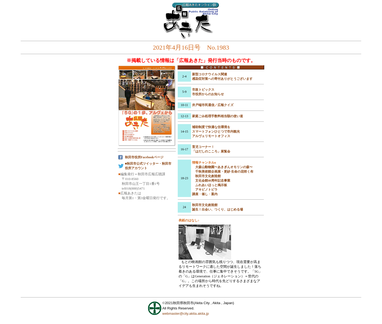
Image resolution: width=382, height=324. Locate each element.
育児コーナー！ (203, 147)
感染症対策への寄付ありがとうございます (222, 79)
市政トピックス (203, 89)
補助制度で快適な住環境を (211, 127)
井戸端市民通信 (203, 105)
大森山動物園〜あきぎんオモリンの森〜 (224, 167)
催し (205, 194)
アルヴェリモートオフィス (211, 136)
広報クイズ (225, 105)
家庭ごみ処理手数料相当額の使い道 (217, 116)
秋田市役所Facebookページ (144, 157)
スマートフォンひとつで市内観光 (216, 131)
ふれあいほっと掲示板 (211, 185)
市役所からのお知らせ (208, 94)
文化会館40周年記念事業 (212, 180)
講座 (195, 194)
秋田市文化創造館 (208, 176)
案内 (214, 194)
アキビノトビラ (206, 189)
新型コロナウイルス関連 (209, 74)
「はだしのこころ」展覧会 (211, 151)
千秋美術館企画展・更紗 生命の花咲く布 (224, 171)
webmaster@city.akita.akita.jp (185, 314)
